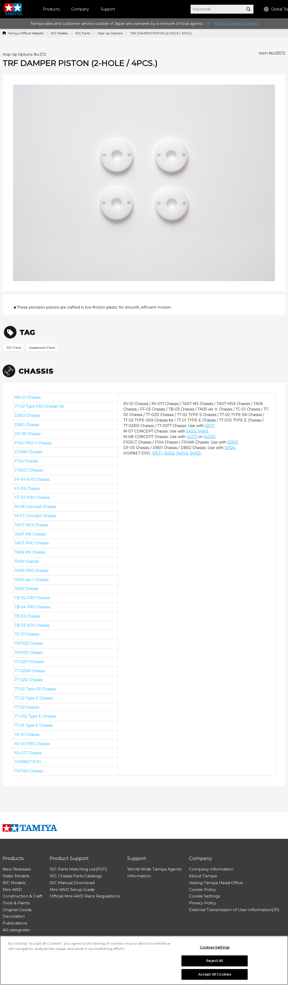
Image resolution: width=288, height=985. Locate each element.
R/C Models (59, 33)
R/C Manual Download (72, 882)
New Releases (17, 869)
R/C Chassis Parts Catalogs (76, 875)
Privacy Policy (202, 902)
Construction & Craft (22, 896)
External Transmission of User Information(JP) (234, 909)
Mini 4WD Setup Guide (72, 889)
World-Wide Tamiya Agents (154, 869)
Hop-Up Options (110, 33)
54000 (209, 436)
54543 (203, 431)
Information (139, 875)
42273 (192, 436)
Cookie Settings (204, 896)
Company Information (211, 869)
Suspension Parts (42, 347)
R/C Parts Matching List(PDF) (78, 869)
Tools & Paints (16, 902)
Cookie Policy (202, 889)
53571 (210, 425)
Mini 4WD (12, 889)
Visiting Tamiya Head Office (216, 882)
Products (51, 9)
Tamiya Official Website (25, 33)
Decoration (14, 916)
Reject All (214, 962)
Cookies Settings (214, 949)
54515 (191, 431)
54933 (195, 453)
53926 (230, 447)
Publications (15, 923)
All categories (16, 929)
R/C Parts (82, 33)
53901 (233, 442)
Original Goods (17, 909)
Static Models (16, 875)
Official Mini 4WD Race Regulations (85, 896)
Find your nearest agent (236, 23)
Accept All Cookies (214, 976)
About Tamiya (203, 875)
